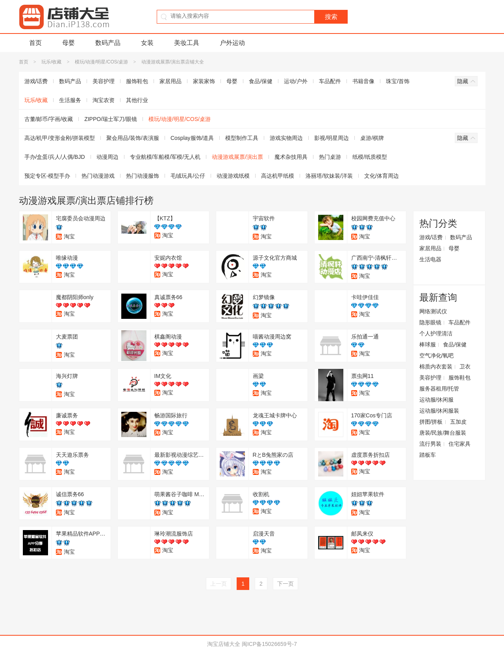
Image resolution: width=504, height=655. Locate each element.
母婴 (68, 42)
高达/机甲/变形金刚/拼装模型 (59, 138)
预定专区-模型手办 (47, 176)
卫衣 (465, 366)
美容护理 (104, 81)
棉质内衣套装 (435, 366)
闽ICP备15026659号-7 (269, 644)
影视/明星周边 (331, 138)
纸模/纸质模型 (369, 157)
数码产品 (107, 42)
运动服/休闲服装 (439, 411)
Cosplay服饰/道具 (192, 138)
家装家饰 (204, 81)
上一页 (218, 584)
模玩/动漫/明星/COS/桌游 (101, 62)
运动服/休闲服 (436, 399)
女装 (147, 42)
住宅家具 (459, 444)
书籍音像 (363, 81)
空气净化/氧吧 (436, 355)
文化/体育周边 (381, 176)
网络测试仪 (433, 311)
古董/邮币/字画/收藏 (48, 119)
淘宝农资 (104, 100)
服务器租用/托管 (439, 388)
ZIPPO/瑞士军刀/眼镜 (110, 119)
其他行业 (137, 100)
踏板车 (427, 455)
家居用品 (170, 81)
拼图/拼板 (431, 422)
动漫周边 (107, 157)
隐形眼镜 (430, 322)
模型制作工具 (241, 138)
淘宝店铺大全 (223, 644)
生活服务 (70, 100)
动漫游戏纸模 (233, 176)
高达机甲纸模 (277, 176)
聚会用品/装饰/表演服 (132, 138)
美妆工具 (186, 42)
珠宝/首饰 (398, 81)
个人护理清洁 (435, 333)
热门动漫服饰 (142, 176)
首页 (35, 42)
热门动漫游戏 (98, 176)
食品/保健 (260, 81)
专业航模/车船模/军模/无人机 (165, 157)
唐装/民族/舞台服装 (443, 433)
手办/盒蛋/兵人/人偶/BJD (54, 157)
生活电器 (430, 259)
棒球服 (427, 344)
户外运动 (232, 42)
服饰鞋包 (137, 81)
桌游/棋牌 (372, 138)
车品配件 (330, 81)
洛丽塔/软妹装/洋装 (329, 176)
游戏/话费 (36, 81)
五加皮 (458, 422)
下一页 (285, 584)
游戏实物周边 (286, 138)
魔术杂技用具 (291, 157)
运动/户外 (296, 81)
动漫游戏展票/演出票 (237, 157)
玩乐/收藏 (51, 62)
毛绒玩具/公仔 (187, 176)
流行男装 (430, 444)
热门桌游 (330, 157)
